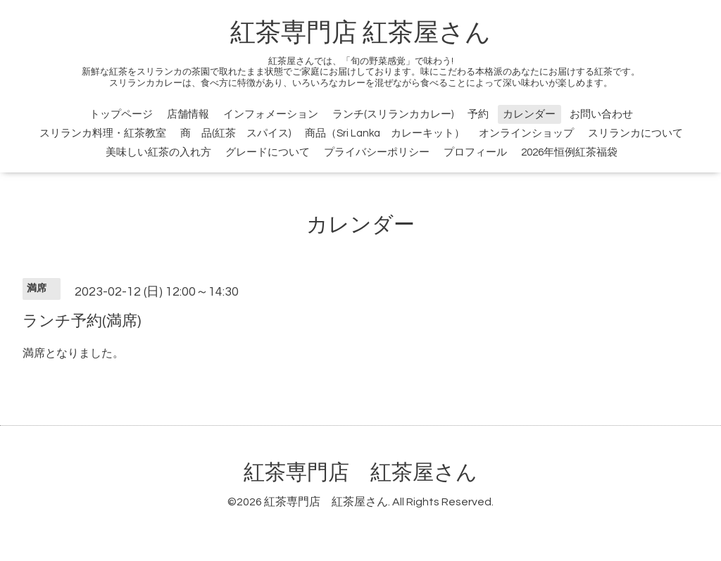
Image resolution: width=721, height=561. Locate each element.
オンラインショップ (526, 133)
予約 (478, 114)
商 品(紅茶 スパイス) (235, 133)
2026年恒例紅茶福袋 (569, 152)
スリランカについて (635, 133)
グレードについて (267, 152)
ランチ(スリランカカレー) (392, 114)
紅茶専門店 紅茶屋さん (360, 33)
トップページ (121, 114)
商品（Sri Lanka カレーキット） (385, 133)
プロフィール (475, 152)
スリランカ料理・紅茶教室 (102, 133)
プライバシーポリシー (377, 152)
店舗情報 (188, 114)
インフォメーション (270, 114)
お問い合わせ (601, 114)
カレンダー (529, 114)
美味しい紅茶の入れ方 (158, 152)
